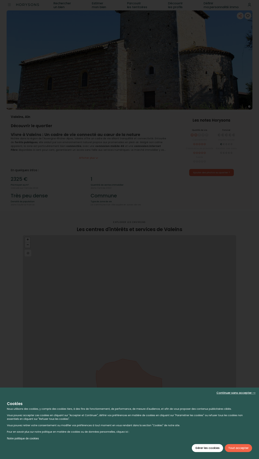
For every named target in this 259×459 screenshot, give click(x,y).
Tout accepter (238, 448)
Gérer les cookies (207, 448)
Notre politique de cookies (23, 438)
